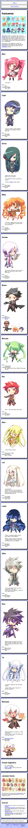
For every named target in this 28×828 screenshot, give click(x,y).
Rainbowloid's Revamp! (10, 807)
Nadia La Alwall (8, 767)
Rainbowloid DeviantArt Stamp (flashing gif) (13, 820)
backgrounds (15, 824)
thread (3, 36)
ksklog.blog (7, 805)
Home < (15, 2)
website (7, 824)
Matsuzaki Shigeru (9, 738)
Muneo (6, 318)
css (11, 824)
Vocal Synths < (15, 6)
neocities (23, 825)
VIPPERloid (4, 46)
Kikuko (11, 182)
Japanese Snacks (9, 813)
